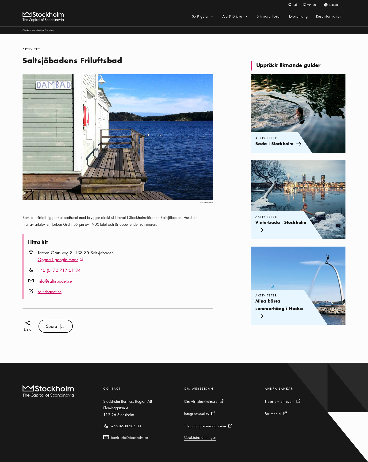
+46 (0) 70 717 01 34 (59, 270)
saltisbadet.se (49, 291)
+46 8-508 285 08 (126, 426)
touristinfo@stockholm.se (129, 437)
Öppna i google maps (60, 260)
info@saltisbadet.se (55, 281)
